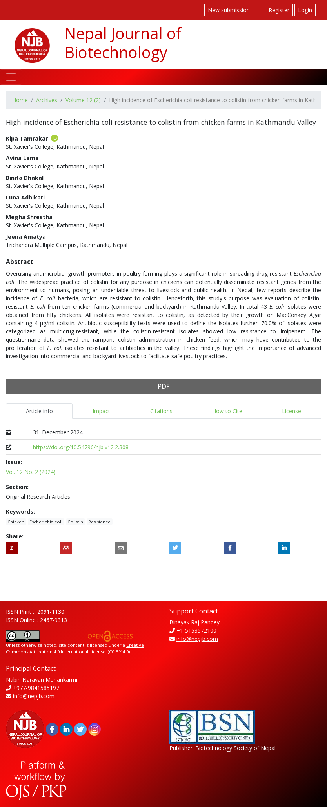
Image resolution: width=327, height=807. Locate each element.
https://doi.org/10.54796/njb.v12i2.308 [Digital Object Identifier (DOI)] (81, 447)
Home (20, 100)
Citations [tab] (161, 411)
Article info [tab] (39, 411)
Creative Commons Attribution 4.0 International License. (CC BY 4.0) (75, 648)
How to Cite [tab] (227, 411)
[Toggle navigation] (11, 77)
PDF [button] (163, 386)
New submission (229, 10)
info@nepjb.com (197, 638)
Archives (46, 100)
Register (279, 10)
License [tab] (291, 411)
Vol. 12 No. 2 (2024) (31, 472)
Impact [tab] (101, 411)
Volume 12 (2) (83, 100)
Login (305, 10)
